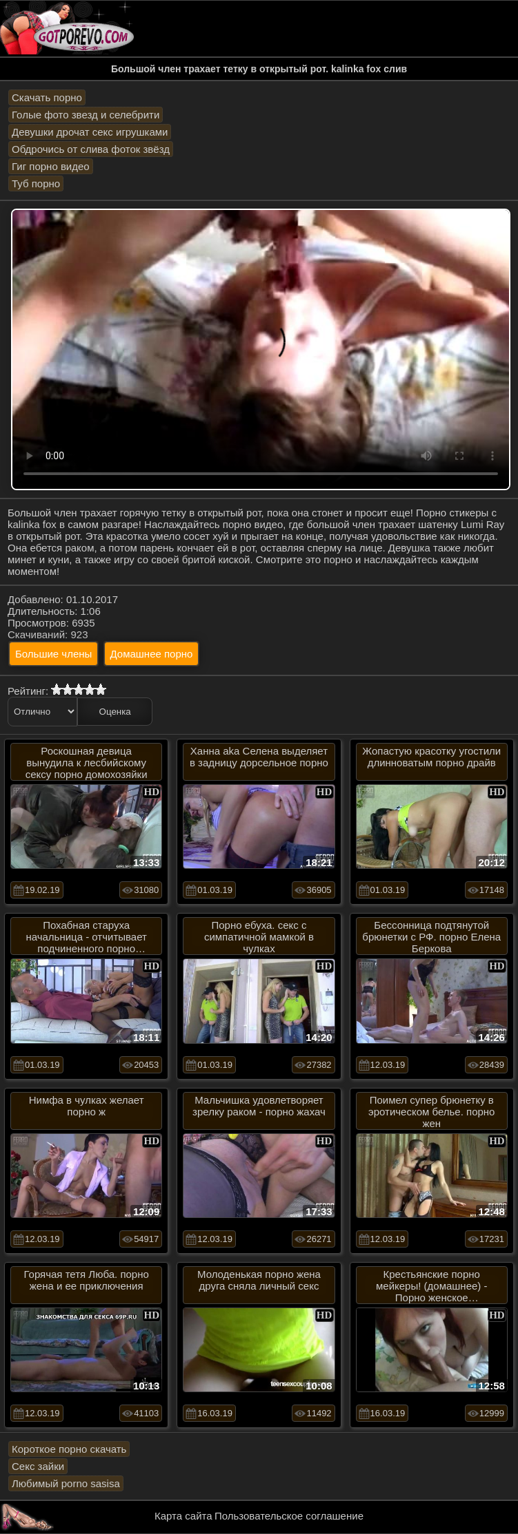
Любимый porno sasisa (66, 1483)
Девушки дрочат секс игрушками (90, 132)
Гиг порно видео (51, 166)
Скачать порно (47, 97)
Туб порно (36, 183)
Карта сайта (183, 1516)
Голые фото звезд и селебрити (85, 114)
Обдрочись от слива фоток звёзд (91, 149)
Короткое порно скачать (69, 1449)
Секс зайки (38, 1466)
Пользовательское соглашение (289, 1516)
